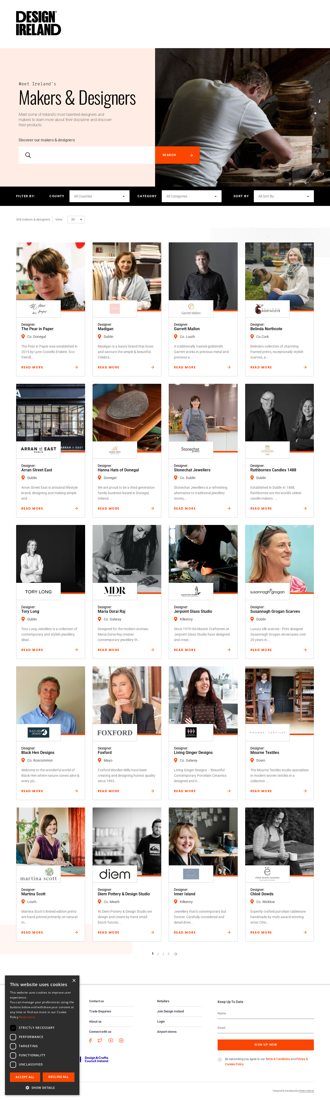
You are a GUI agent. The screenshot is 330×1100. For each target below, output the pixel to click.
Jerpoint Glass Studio (193, 611)
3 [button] (315, 124)
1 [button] (315, 113)
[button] (99, 196)
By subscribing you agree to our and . (266, 1061)
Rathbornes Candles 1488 (273, 470)
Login (161, 1021)
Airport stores (167, 1032)
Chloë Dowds (261, 894)
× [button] (74, 981)
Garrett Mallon (187, 328)
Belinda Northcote (266, 328)
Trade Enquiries (100, 1011)
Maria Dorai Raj (111, 611)
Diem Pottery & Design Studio (124, 894)
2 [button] (315, 119)
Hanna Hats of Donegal (118, 470)
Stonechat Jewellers (192, 470)
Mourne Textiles (264, 752)
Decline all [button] (58, 1077)
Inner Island (184, 894)
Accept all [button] (25, 1077)
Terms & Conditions (277, 1059)
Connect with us (100, 1032)
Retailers (163, 1001)
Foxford (105, 752)
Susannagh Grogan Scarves (275, 611)
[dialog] (42, 1035)
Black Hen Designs (37, 752)
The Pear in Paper (37, 328)
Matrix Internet (306, 1090)
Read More (32, 367)
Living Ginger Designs (193, 752)
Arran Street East (36, 470)
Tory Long (30, 611)
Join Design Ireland (170, 1011)
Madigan (105, 328)
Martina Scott (33, 894)
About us (95, 1021)
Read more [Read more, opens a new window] (27, 1017)
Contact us (96, 1001)
